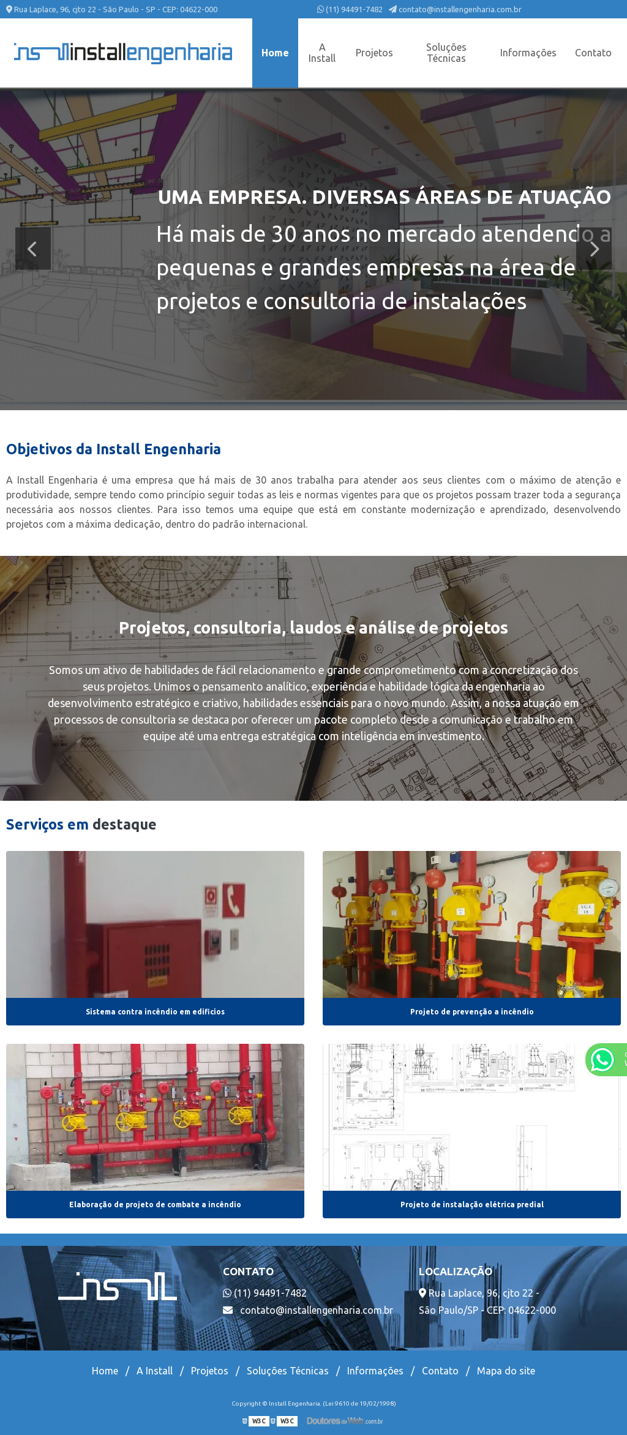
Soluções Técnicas (446, 53)
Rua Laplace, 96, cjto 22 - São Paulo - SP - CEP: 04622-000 (111, 9)
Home (275, 52)
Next (594, 249)
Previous (33, 249)
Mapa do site (506, 1370)
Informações (528, 52)
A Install (322, 53)
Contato (593, 52)
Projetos (374, 52)
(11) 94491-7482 (350, 9)
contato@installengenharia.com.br (455, 9)
